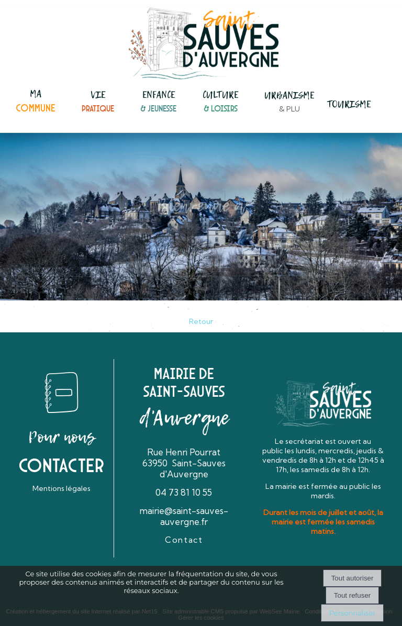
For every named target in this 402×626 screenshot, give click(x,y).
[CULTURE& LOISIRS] (220, 102)
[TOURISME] (349, 105)
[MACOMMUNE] (35, 102)
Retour (201, 321)
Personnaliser (352, 613)
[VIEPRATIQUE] (97, 102)
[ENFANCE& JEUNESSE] (158, 102)
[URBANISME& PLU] (289, 102)
